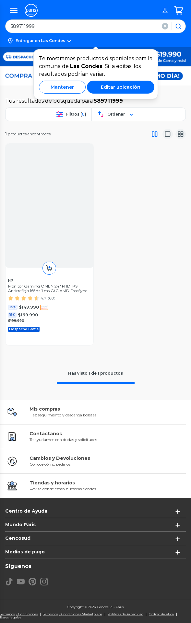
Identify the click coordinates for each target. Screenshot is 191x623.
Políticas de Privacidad (125, 614)
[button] (95, 41)
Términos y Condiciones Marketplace (72, 614)
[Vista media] (167, 134)
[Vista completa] (154, 134)
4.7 (43, 298)
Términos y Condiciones (19, 614)
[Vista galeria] (180, 134)
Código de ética (161, 614)
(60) (51, 298)
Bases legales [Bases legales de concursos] (10, 617)
